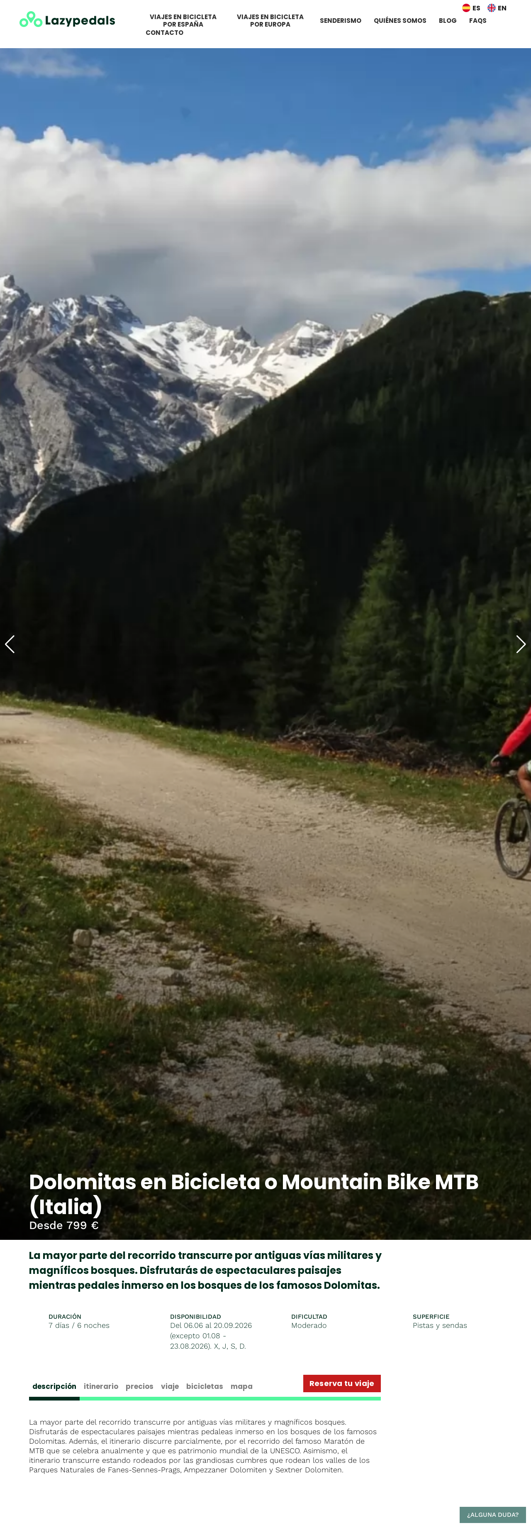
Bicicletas (204, 1386)
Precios (139, 1386)
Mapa (242, 1386)
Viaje (170, 1386)
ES (476, 8)
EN (502, 8)
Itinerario (101, 1386)
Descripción (54, 1386)
